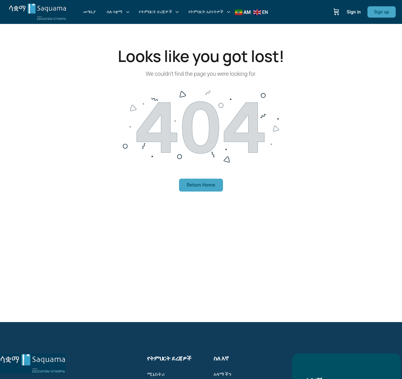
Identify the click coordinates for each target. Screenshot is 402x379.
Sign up (381, 11)
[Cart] (336, 12)
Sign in (354, 11)
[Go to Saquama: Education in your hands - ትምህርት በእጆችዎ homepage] (37, 11)
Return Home (201, 185)
